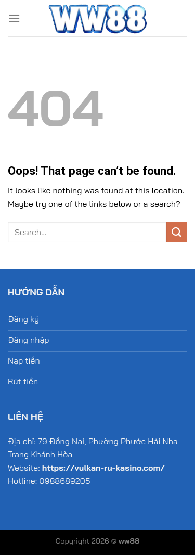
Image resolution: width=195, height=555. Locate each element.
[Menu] (14, 18)
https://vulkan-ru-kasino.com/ (103, 467)
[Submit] (176, 232)
